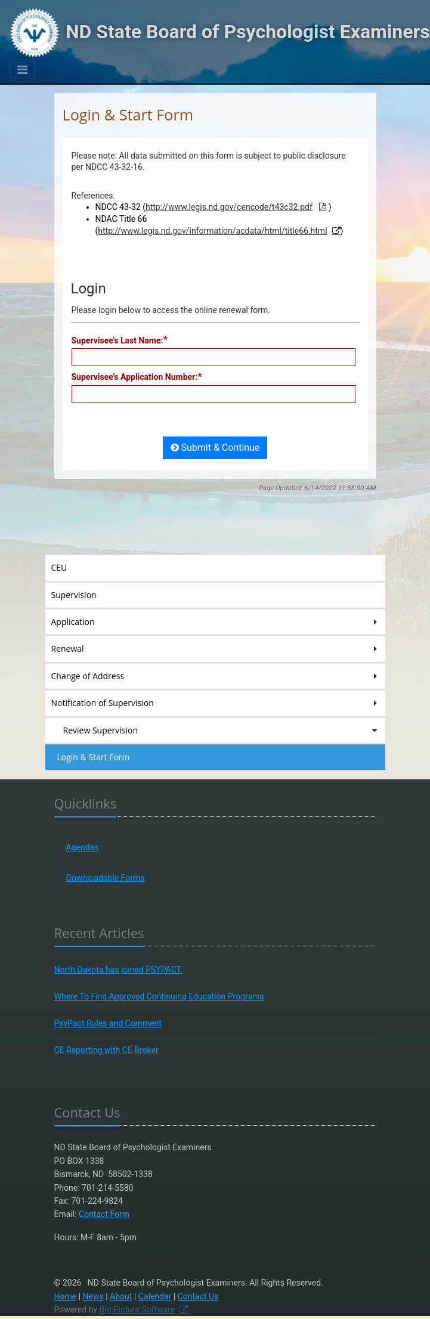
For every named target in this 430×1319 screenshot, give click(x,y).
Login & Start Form (93, 757)
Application (215, 621)
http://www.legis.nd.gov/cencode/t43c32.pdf (229, 207)
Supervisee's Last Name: (117, 340)
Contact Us (198, 1296)
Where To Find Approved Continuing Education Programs (159, 996)
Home (65, 1296)
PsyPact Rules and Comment (108, 1023)
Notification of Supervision (215, 703)
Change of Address (215, 676)
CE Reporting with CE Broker (106, 1050)
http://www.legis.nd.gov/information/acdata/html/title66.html (212, 231)
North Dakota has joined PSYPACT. (118, 969)
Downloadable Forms (105, 878)
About (121, 1296)
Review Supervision (221, 730)
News (93, 1296)
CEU (76, 567)
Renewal (215, 648)
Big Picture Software (137, 1309)
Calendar (155, 1296)
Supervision (91, 594)
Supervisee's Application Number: (135, 377)
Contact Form (104, 1214)
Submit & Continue (215, 447)
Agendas (82, 847)
